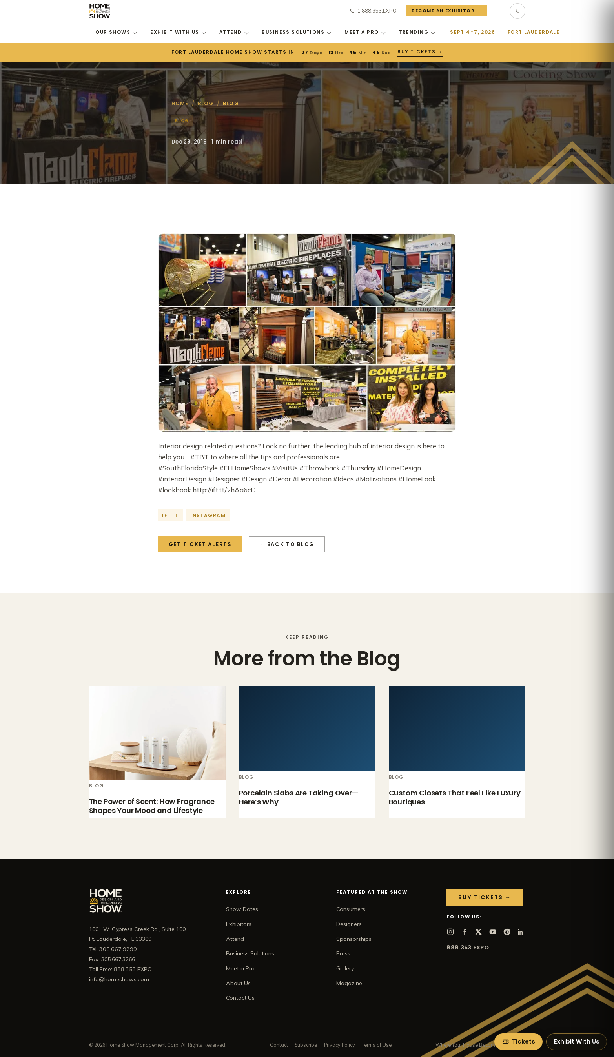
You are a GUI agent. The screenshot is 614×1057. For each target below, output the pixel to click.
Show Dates (242, 909)
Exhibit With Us (178, 32)
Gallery (345, 968)
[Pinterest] (507, 932)
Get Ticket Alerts (200, 544)
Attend (234, 32)
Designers (349, 924)
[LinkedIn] (521, 932)
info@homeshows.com (119, 979)
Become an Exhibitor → (446, 10)
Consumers (350, 909)
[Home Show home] (100, 11)
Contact (279, 1045)
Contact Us (240, 997)
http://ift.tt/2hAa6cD (224, 490)
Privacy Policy (339, 1045)
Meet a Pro (365, 32)
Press (343, 953)
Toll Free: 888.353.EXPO (120, 969)
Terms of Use (377, 1045)
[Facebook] (464, 932)
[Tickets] (518, 1041)
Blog (206, 103)
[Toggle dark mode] (517, 11)
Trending (417, 32)
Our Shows (116, 32)
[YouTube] (493, 932)
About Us (238, 983)
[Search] (498, 11)
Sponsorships (354, 938)
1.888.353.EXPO (373, 10)
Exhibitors (238, 924)
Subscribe (306, 1045)
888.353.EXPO (467, 947)
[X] (479, 932)
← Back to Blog (286, 544)
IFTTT (170, 515)
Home (180, 103)
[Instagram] (450, 932)
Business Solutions (296, 32)
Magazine (349, 983)
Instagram (208, 515)
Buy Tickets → (420, 52)
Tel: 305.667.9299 (113, 949)
